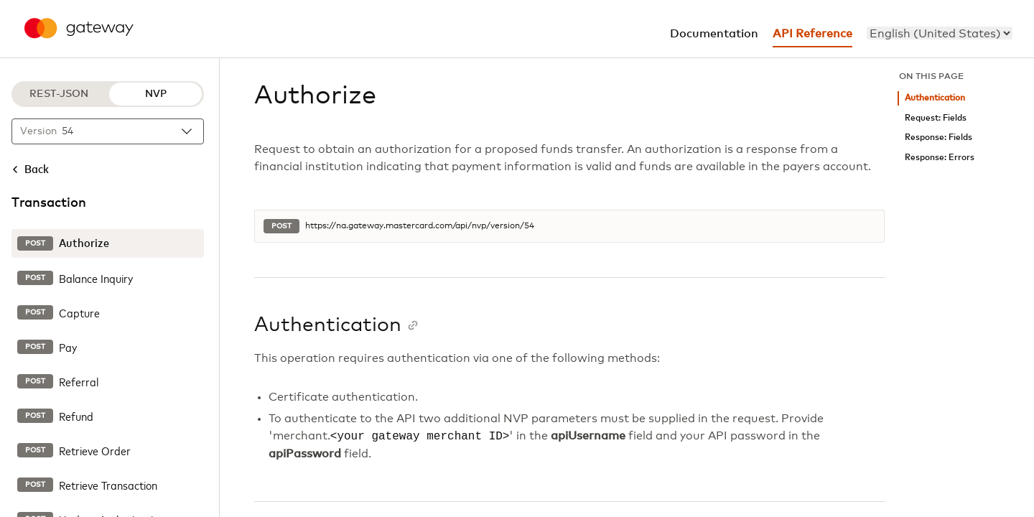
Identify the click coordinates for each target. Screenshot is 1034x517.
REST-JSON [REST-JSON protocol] (58, 94)
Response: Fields (938, 137)
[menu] (939, 33)
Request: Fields (936, 118)
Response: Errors (939, 157)
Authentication (935, 98)
